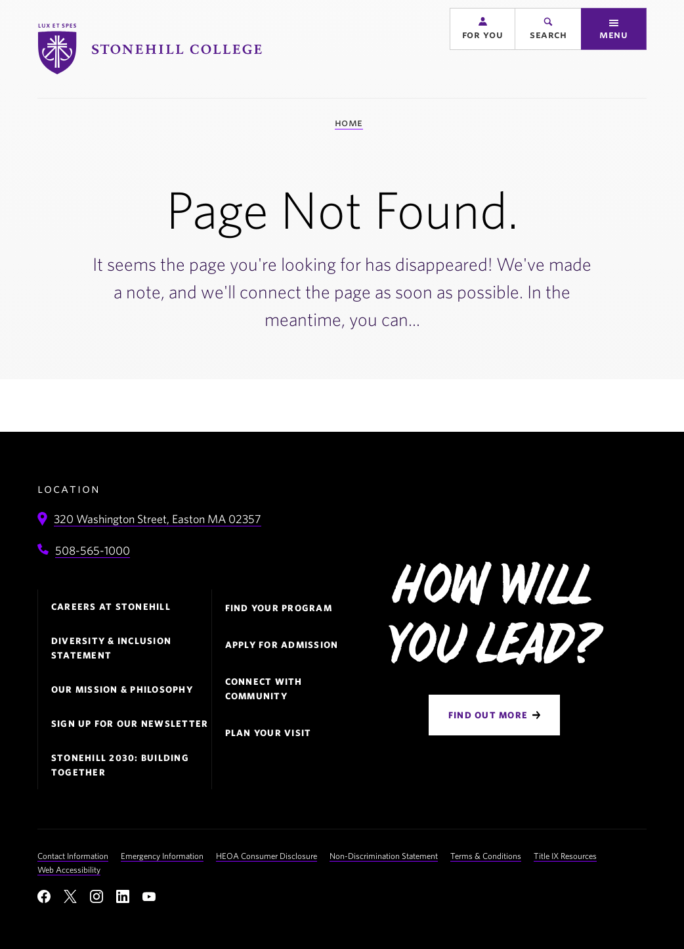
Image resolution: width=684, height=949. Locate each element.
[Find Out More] (494, 715)
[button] (482, 47)
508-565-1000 (92, 550)
